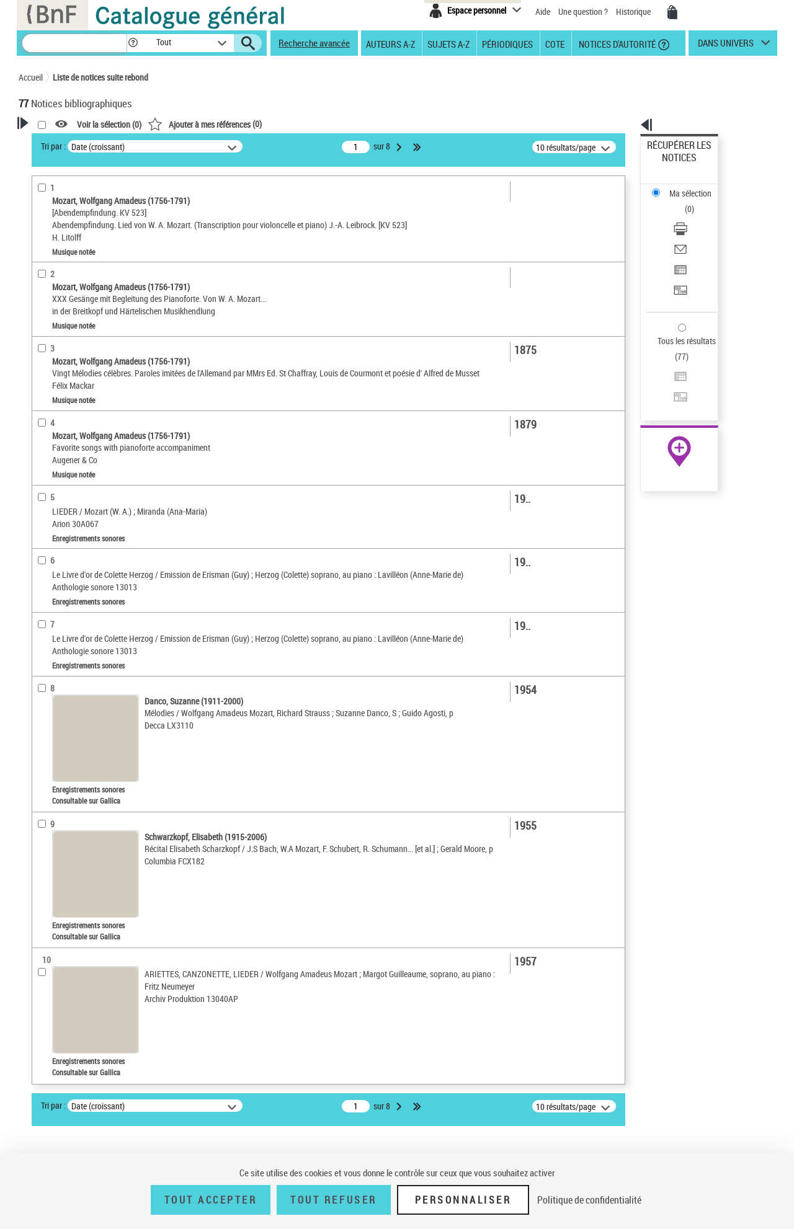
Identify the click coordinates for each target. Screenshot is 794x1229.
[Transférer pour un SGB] (696, 231)
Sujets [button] (43, 470)
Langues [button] (47, 429)
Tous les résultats (678, 265)
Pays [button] (40, 511)
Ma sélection (670, 165)
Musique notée (61, 309)
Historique (634, 11)
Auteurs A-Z (390, 43)
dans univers (726, 46)
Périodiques (507, 43)
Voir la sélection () (268, 124)
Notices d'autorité (616, 43)
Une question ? (583, 11)
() (364, 124)
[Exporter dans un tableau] (696, 216)
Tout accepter (210, 1200)
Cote (554, 43)
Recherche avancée (314, 43)
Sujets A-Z (448, 43)
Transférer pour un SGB (689, 231)
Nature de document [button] (70, 271)
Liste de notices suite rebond (100, 77)
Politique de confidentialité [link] (589, 1200)
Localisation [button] (54, 367)
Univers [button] (45, 491)
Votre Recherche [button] (69, 144)
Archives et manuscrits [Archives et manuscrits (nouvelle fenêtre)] (668, 379)
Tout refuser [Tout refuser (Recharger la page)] (333, 1200)
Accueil (31, 77)
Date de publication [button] (68, 449)
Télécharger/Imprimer (685, 186)
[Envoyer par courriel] (696, 201)
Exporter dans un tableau (692, 216)
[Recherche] (74, 43)
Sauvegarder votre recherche (96, 204)
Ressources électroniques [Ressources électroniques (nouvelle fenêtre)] (672, 393)
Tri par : (212, 146)
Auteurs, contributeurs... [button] (78, 408)
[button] (132, 43)
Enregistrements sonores (80, 290)
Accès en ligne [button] (58, 250)
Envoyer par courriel (683, 201)
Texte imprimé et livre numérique (90, 328)
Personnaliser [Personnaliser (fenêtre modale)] (463, 1200)
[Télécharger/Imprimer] (696, 186)
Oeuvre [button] (44, 387)
